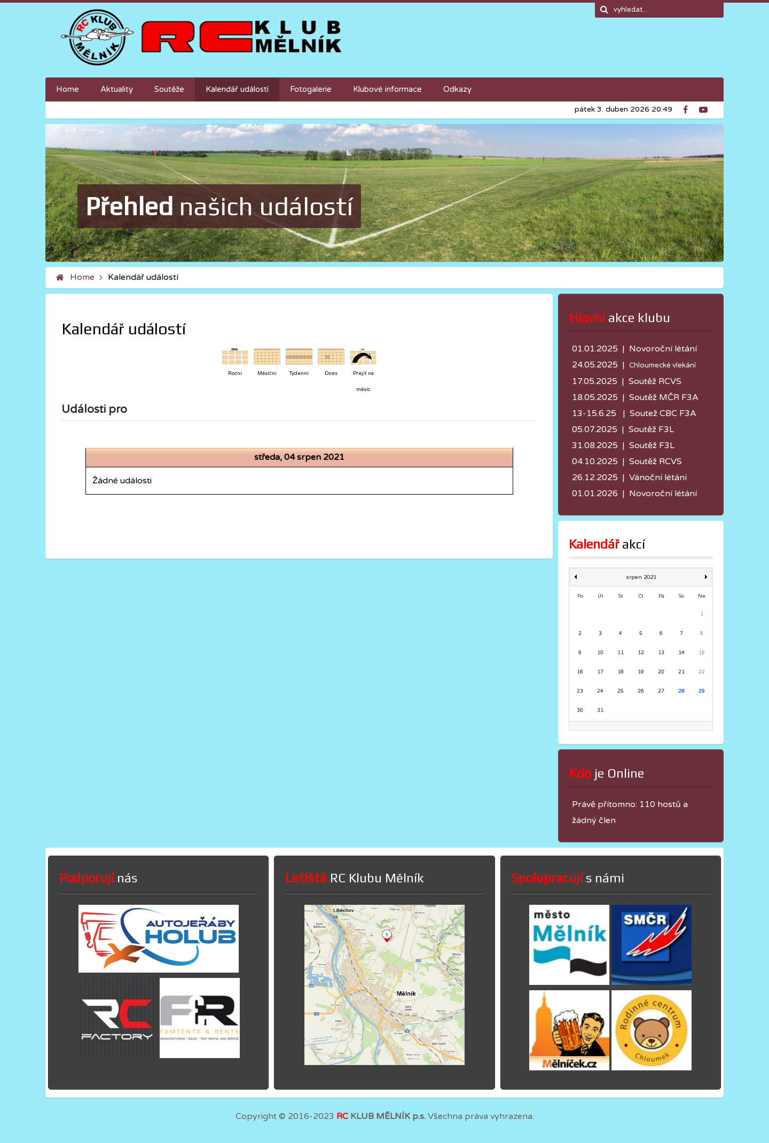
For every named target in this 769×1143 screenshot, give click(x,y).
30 (580, 711)
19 (641, 672)
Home (82, 277)
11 (620, 653)
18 (620, 672)
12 (641, 653)
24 (600, 691)
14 (681, 653)
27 (661, 691)
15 (702, 653)
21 (681, 672)
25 (620, 691)
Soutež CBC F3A (663, 413)
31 (600, 711)
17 (600, 672)
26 (641, 691)
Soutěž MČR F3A (664, 397)
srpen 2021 (641, 577)
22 (702, 672)
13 (661, 653)
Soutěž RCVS (655, 381)
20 (661, 672)
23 (580, 691)
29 (702, 691)
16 (580, 672)
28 (681, 691)
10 (600, 653)
